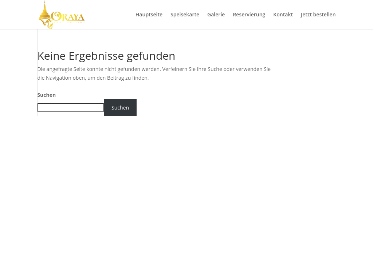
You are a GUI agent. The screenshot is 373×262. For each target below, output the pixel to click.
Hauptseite (149, 15)
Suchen (46, 94)
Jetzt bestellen (318, 15)
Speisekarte (184, 15)
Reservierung (249, 15)
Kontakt (283, 15)
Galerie (216, 15)
